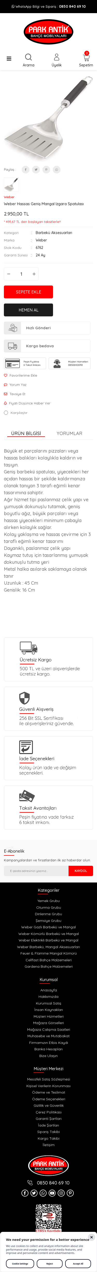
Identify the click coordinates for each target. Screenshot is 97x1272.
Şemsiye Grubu (48, 920)
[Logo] (48, 32)
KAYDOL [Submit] (81, 871)
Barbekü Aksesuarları (54, 232)
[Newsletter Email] (36, 871)
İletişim (49, 1145)
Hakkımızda (48, 996)
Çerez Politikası (49, 1112)
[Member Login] (57, 60)
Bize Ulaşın (48, 1055)
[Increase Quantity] (33, 273)
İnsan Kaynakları (48, 1009)
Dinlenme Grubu (48, 914)
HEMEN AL (29, 310)
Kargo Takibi (48, 1138)
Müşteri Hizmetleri (49, 1016)
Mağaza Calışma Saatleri (48, 1029)
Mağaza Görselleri (48, 1022)
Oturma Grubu (48, 907)
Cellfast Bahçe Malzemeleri (49, 960)
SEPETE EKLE (28, 292)
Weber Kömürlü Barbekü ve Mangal (48, 933)
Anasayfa (48, 990)
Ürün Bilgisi (26, 433)
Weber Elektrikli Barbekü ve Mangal (48, 940)
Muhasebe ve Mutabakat (48, 1036)
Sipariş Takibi (48, 1131)
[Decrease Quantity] (8, 273)
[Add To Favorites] (48, 375)
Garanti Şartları (49, 1118)
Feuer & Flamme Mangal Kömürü (48, 953)
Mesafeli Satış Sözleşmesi (48, 1079)
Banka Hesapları (48, 1049)
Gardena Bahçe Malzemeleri (49, 966)
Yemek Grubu (49, 900)
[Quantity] (21, 274)
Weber (9, 197)
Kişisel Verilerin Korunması (48, 1086)
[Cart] (86, 61)
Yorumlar (69, 433)
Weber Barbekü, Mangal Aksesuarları (48, 947)
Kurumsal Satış (48, 1003)
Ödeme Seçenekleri (48, 1099)
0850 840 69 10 (72, 6)
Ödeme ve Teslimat (48, 1092)
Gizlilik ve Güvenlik (49, 1105)
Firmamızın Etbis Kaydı (48, 1042)
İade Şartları (48, 1125)
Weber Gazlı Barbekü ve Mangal (48, 927)
